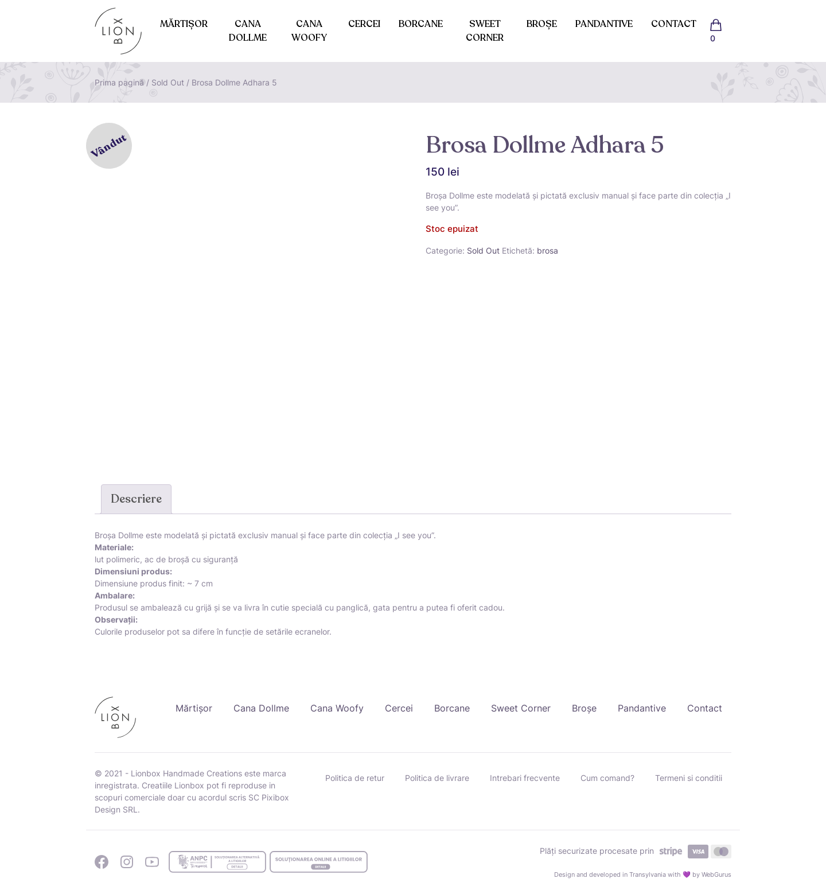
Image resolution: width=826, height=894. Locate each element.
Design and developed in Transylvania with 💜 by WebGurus (642, 874)
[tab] (136, 499)
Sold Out (167, 82)
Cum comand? (607, 778)
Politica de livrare (437, 778)
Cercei (364, 24)
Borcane (421, 24)
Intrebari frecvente (525, 778)
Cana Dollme (248, 31)
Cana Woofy (309, 31)
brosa (547, 250)
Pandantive (604, 24)
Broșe (542, 24)
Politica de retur (354, 778)
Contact (673, 24)
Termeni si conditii (688, 778)
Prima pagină (119, 82)
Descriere (136, 499)
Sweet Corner (485, 31)
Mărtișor (184, 24)
